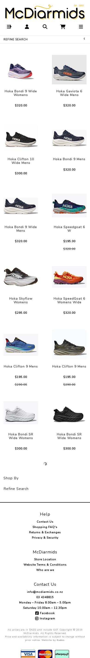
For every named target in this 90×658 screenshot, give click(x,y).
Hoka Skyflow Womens (21, 300)
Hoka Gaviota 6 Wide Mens (69, 93)
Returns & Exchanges (45, 532)
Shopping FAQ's (45, 527)
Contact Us (45, 522)
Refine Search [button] (44, 39)
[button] (9, 27)
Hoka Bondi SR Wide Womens (20, 436)
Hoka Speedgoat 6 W (69, 229)
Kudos (60, 640)
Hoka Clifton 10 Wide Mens (21, 161)
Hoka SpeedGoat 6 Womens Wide (69, 300)
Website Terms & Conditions (45, 565)
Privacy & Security (45, 538)
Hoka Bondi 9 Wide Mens (21, 229)
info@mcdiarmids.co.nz (45, 592)
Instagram (47, 618)
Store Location (45, 559)
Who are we (45, 570)
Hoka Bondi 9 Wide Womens (21, 93)
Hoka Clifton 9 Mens (21, 366)
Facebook (47, 613)
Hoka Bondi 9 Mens (69, 159)
